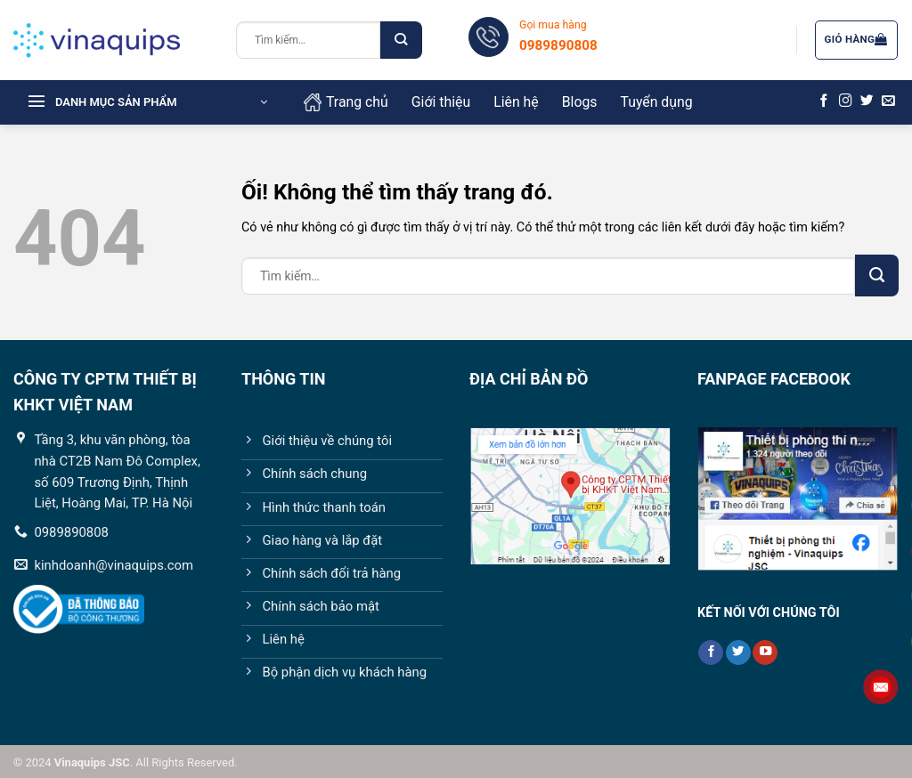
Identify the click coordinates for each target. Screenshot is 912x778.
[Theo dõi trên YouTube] (765, 653)
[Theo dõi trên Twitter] (867, 101)
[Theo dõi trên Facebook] (824, 101)
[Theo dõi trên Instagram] (845, 101)
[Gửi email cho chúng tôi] (888, 101)
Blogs (580, 101)
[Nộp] (400, 40)
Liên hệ (516, 101)
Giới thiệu (440, 101)
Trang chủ (346, 102)
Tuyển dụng (656, 101)
